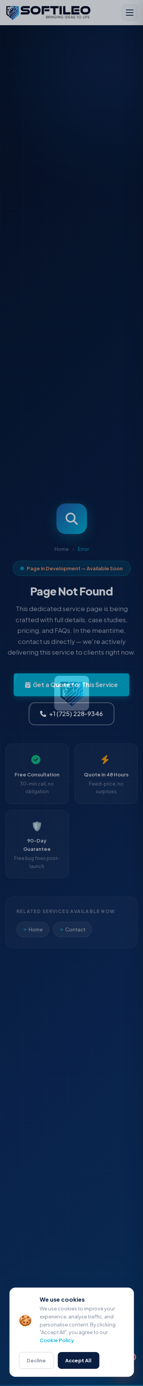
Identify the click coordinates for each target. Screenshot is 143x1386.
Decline (36, 1362)
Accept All (78, 1362)
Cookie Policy (57, 1342)
